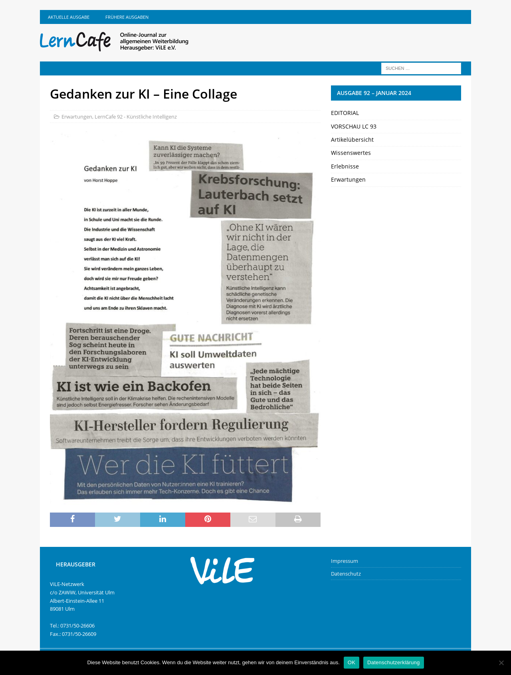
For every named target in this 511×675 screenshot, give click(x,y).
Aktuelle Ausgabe (68, 17)
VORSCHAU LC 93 (353, 126)
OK (351, 662)
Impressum (344, 560)
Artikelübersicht (352, 139)
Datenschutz (346, 573)
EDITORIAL (345, 113)
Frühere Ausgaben (127, 17)
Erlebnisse (345, 166)
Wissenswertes (351, 152)
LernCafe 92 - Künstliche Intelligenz (136, 116)
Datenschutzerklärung (393, 662)
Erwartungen (76, 116)
